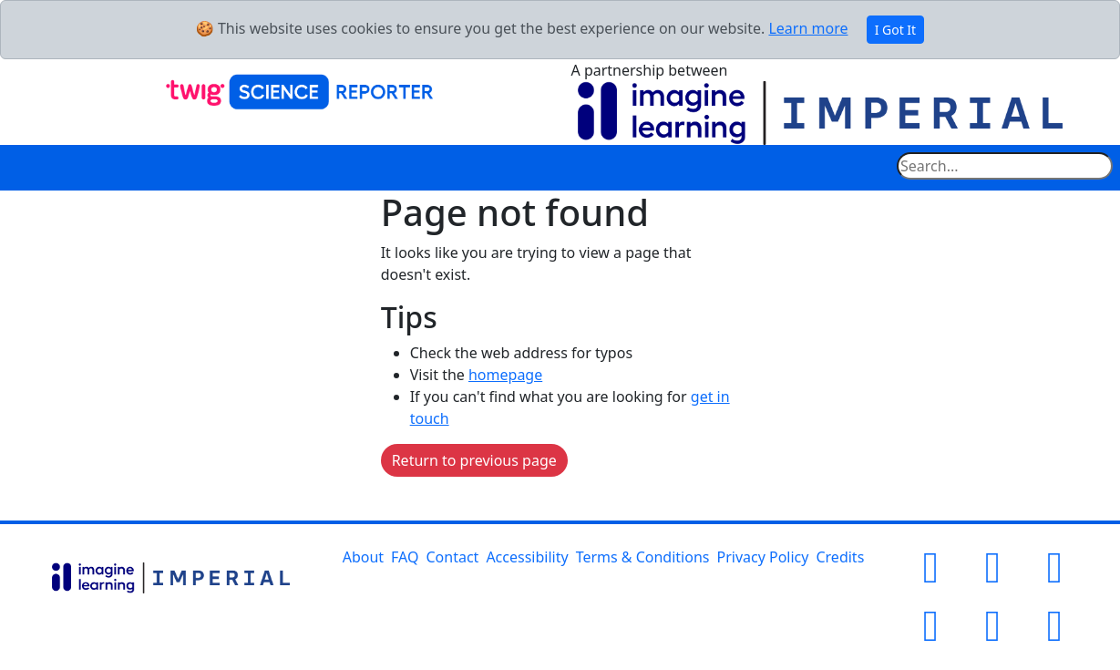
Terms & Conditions (643, 557)
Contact (452, 557)
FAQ (404, 557)
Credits (840, 557)
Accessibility (527, 557)
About (363, 557)
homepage (505, 375)
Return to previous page (474, 460)
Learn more (808, 28)
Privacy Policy (762, 557)
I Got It (896, 29)
